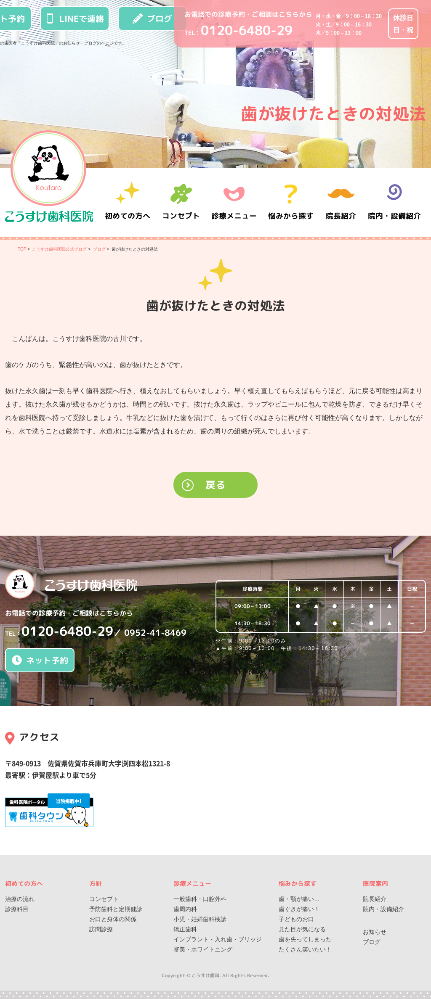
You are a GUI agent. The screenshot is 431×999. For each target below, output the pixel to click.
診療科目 (17, 909)
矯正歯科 (185, 929)
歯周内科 (185, 909)
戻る (215, 485)
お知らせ (374, 931)
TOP (22, 249)
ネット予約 (40, 660)
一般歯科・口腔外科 (199, 899)
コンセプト (104, 899)
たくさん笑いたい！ (305, 949)
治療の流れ (20, 899)
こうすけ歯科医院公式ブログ (59, 249)
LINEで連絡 (74, 18)
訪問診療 (101, 929)
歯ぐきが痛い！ (299, 909)
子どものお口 (296, 919)
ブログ (152, 18)
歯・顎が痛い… (299, 899)
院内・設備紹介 (394, 202)
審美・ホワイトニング (202, 949)
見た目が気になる (302, 929)
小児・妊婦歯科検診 (199, 919)
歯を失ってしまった (305, 939)
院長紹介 (341, 202)
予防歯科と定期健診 (115, 909)
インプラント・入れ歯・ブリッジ (217, 939)
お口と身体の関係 (112, 919)
